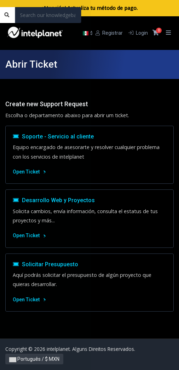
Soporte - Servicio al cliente (53, 136)
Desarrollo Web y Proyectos (54, 200)
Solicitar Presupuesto (45, 264)
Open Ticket (29, 172)
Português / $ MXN (34, 359)
